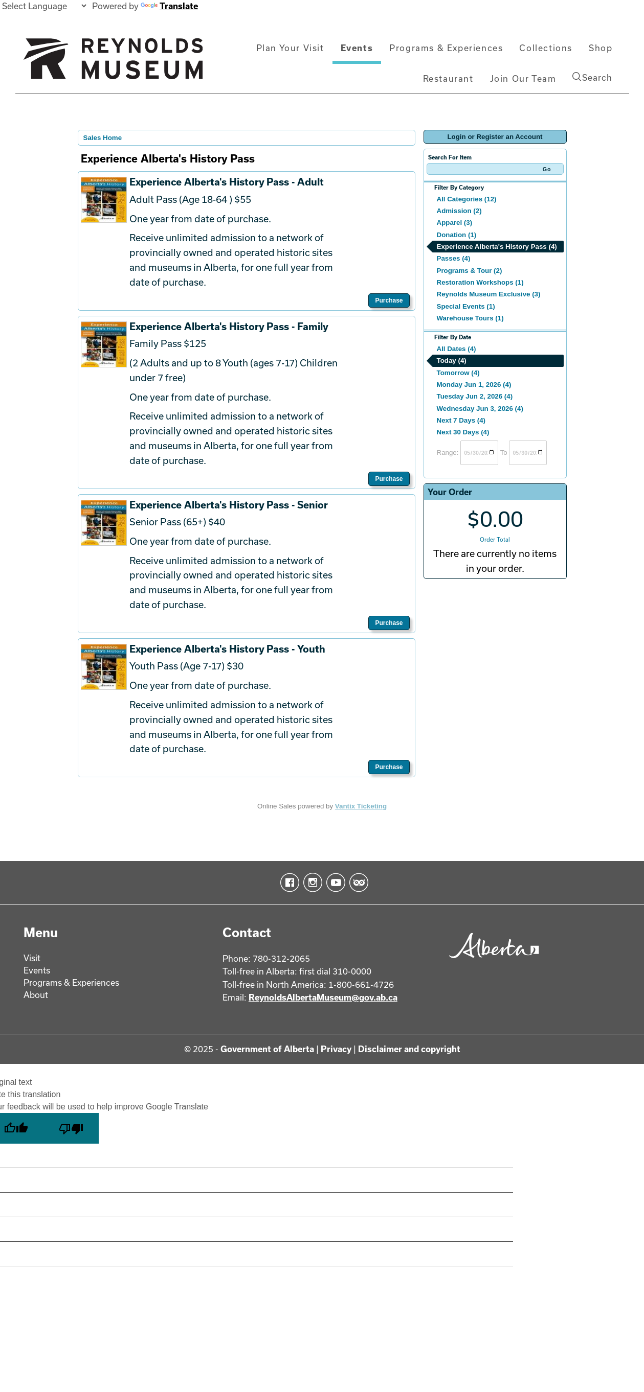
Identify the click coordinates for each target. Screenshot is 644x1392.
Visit (32, 958)
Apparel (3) (455, 222)
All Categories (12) (467, 199)
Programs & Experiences (446, 48)
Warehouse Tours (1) (470, 318)
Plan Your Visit (290, 48)
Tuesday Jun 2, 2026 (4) (475, 396)
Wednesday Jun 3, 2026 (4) (480, 408)
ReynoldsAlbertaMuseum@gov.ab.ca (323, 997)
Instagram (310, 882)
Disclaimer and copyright (409, 1049)
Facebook (287, 882)
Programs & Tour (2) (469, 270)
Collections (545, 48)
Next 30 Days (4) (463, 432)
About (36, 995)
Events (357, 48)
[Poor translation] (71, 1128)
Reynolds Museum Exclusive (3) (489, 294)
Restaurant (448, 78)
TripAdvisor (356, 882)
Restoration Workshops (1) (480, 282)
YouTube (333, 882)
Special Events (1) (466, 306)
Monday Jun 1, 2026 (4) (474, 384)
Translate (169, 6)
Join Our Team (523, 78)
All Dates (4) (456, 349)
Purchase (389, 300)
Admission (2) (459, 211)
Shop (600, 48)
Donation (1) (457, 235)
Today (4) (452, 360)
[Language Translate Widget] (44, 6)
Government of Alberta (267, 1049)
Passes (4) (454, 258)
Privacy (336, 1049)
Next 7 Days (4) (461, 420)
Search (592, 77)
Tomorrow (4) (458, 373)
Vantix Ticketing (361, 806)
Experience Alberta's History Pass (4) (497, 246)
